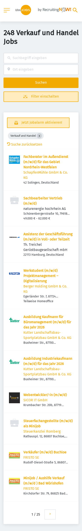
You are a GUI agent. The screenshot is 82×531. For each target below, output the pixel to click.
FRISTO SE (31, 457)
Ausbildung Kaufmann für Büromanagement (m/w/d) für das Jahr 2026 (47, 322)
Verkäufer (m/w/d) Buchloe (44, 452)
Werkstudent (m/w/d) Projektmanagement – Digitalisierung (40, 276)
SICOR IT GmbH (35, 400)
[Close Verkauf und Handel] (39, 135)
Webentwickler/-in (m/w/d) (45, 395)
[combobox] (41, 58)
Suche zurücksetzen (24, 144)
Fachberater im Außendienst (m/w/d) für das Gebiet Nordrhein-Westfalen (45, 162)
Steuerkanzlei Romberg (42, 431)
